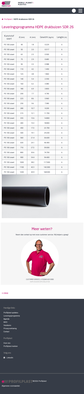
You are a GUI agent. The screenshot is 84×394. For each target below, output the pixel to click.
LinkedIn (8, 358)
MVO (5, 322)
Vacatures (7, 325)
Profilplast (7, 19)
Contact (6, 332)
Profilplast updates (11, 313)
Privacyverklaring (10, 328)
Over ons (7, 343)
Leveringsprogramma (12, 316)
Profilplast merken (11, 346)
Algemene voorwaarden (11, 386)
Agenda (6, 319)
